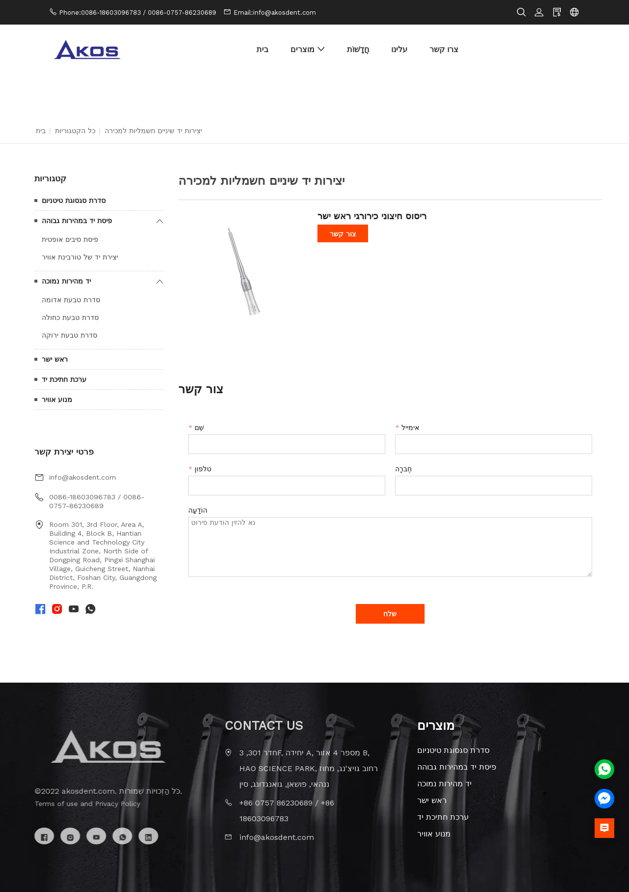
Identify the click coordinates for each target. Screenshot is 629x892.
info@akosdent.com (82, 477)
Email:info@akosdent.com (274, 12)
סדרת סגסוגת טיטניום (74, 200)
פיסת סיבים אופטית (70, 239)
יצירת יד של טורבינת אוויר (80, 257)
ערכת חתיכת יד (64, 379)
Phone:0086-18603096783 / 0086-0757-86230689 (137, 12)
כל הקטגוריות (75, 131)
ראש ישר (55, 359)
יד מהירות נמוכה (66, 281)
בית (41, 131)
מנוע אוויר (57, 399)
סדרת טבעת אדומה (71, 300)
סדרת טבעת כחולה (70, 317)
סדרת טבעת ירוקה (69, 335)
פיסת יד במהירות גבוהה (77, 221)
